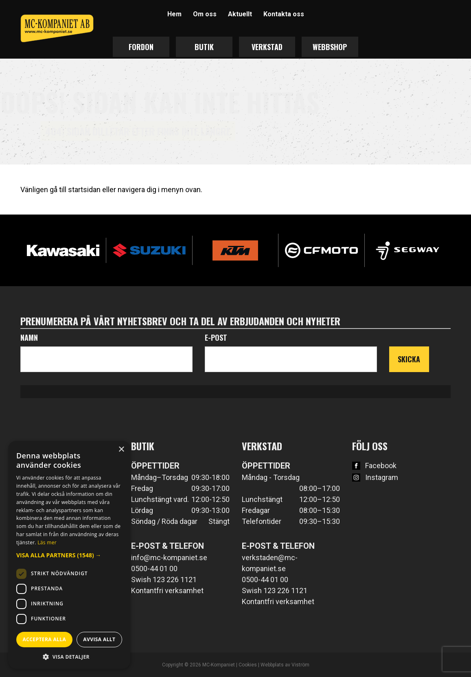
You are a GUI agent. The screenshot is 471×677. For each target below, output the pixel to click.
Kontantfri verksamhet (167, 590)
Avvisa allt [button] (99, 639)
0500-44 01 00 (154, 568)
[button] (69, 555)
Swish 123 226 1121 (164, 579)
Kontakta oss (283, 14)
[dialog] (69, 555)
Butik (204, 47)
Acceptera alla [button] (44, 639)
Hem (174, 14)
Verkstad (267, 47)
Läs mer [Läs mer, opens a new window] (47, 542)
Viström (300, 665)
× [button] (121, 450)
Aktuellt (240, 14)
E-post (216, 337)
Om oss (205, 14)
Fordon (141, 47)
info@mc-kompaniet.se (169, 557)
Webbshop (330, 47)
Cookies (248, 665)
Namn (29, 337)
